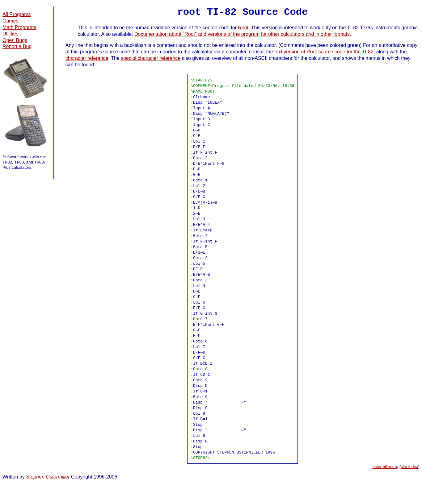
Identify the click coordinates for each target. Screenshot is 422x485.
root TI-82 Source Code (242, 12)
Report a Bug (17, 46)
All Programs (16, 14)
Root (243, 27)
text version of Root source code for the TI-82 (323, 51)
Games (10, 20)
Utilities (10, 33)
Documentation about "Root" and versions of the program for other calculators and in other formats (242, 34)
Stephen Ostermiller (48, 476)
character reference (86, 58)
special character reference (150, 58)
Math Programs (19, 27)
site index (409, 466)
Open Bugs (14, 40)
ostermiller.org (385, 466)
